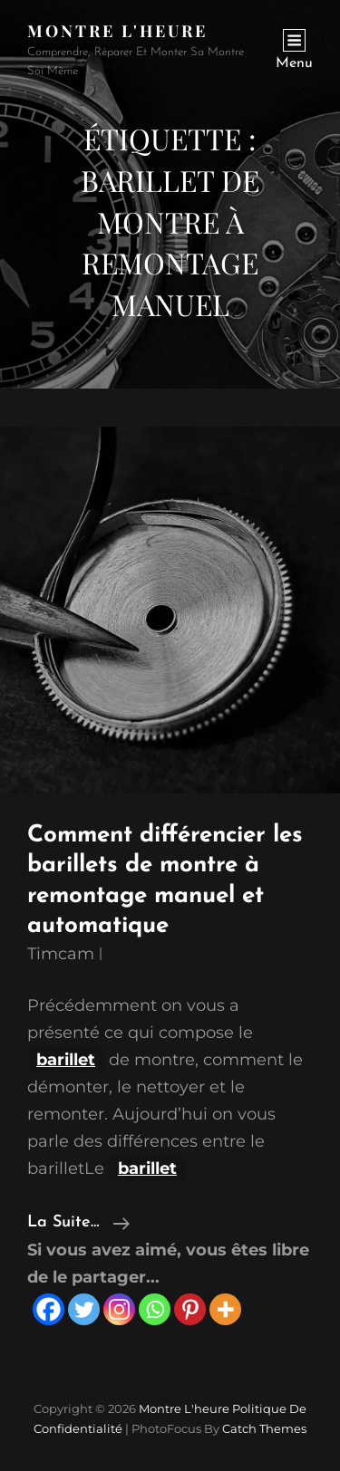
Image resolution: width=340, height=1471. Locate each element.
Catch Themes (264, 1428)
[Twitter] (84, 1309)
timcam (60, 954)
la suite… (78, 1222)
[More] (225, 1309)
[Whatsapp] (154, 1309)
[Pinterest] (190, 1309)
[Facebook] (48, 1309)
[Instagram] (119, 1309)
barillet (65, 1060)
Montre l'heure (117, 31)
